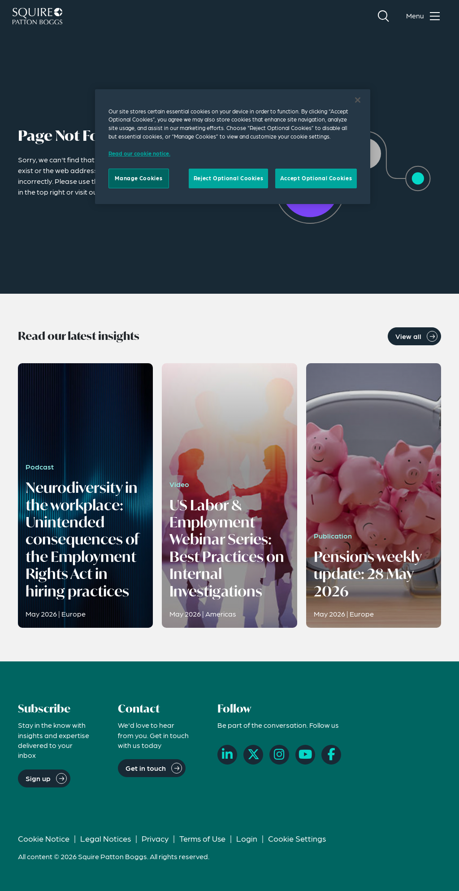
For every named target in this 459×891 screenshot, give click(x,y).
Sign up (38, 778)
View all (408, 336)
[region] (232, 146)
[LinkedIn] (227, 755)
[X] (253, 755)
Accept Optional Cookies (316, 178)
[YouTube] (305, 755)
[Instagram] (279, 755)
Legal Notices (105, 838)
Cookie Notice (43, 838)
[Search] (383, 16)
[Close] (358, 100)
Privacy (155, 838)
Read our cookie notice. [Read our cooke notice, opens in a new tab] (139, 153)
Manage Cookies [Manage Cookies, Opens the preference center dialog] (138, 178)
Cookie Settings (297, 838)
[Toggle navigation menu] (424, 16)
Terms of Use (202, 838)
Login (246, 838)
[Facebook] (331, 755)
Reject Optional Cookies (228, 178)
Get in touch (146, 768)
